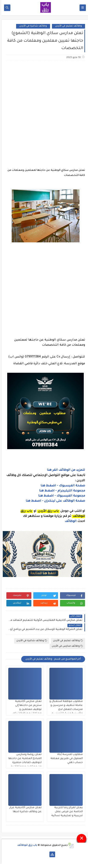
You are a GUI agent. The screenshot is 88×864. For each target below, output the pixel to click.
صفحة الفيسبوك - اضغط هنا (61, 486)
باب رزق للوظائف (26, 845)
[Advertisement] (44, 112)
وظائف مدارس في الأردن (65, 646)
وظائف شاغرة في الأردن (31, 26)
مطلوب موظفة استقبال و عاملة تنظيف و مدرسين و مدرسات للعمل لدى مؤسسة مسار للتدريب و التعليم (64, 709)
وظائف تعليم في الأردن (67, 26)
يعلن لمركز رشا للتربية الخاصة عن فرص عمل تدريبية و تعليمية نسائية (65, 811)
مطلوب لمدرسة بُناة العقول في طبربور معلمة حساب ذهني (65, 758)
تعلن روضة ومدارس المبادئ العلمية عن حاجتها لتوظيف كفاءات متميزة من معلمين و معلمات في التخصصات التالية (23, 762)
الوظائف (68, 521)
